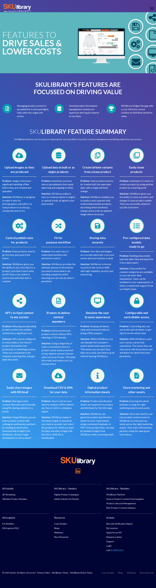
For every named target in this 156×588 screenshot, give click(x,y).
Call (114, 550)
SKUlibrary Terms (60, 572)
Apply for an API (114, 532)
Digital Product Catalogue (66, 494)
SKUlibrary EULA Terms (81, 572)
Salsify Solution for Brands (66, 499)
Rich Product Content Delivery (121, 508)
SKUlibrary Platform (115, 494)
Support (110, 541)
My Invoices (112, 528)
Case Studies (60, 523)
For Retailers (8, 523)
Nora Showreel (61, 537)
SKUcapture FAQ (10, 528)
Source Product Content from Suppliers (125, 499)
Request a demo (114, 537)
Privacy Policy (43, 572)
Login (109, 546)
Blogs (57, 528)
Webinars (58, 532)
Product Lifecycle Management (121, 503)
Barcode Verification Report (119, 523)
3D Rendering (8, 494)
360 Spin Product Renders (14, 499)
